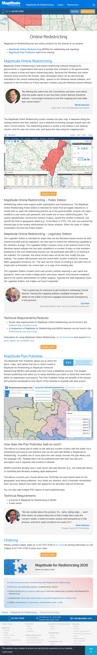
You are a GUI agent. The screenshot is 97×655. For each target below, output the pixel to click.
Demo (88, 11)
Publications (78, 643)
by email (60, 545)
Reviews (75, 11)
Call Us (13, 11)
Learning (6, 637)
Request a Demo (48, 194)
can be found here (64, 337)
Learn (60, 5)
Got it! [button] (91, 650)
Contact (76, 629)
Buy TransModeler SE (35, 640)
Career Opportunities (81, 631)
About (29, 626)
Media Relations (79, 638)
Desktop (6, 630)
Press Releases (79, 641)
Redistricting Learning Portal (23, 325)
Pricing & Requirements (12, 640)
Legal (75, 636)
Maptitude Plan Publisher (22, 52)
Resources (73, 5)
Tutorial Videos (9, 635)
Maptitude (6, 628)
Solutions (6, 642)
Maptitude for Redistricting (40, 5)
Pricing (29, 629)
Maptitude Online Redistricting (25, 49)
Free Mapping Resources (82, 634)
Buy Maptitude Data (34, 642)
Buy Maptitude (32, 637)
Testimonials (8, 645)
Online (5, 633)
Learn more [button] (7, 652)
